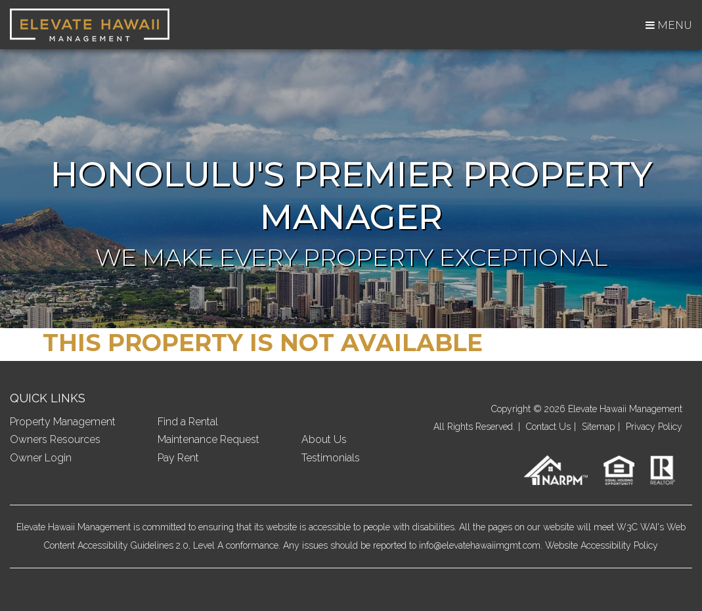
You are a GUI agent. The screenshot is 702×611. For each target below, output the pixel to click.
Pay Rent (178, 458)
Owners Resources (55, 439)
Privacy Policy (654, 426)
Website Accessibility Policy (601, 545)
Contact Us (548, 426)
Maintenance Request (208, 439)
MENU (669, 25)
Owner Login (41, 458)
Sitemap (598, 426)
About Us (324, 439)
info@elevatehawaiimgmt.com (479, 545)
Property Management (63, 421)
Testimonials (330, 458)
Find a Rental (188, 421)
